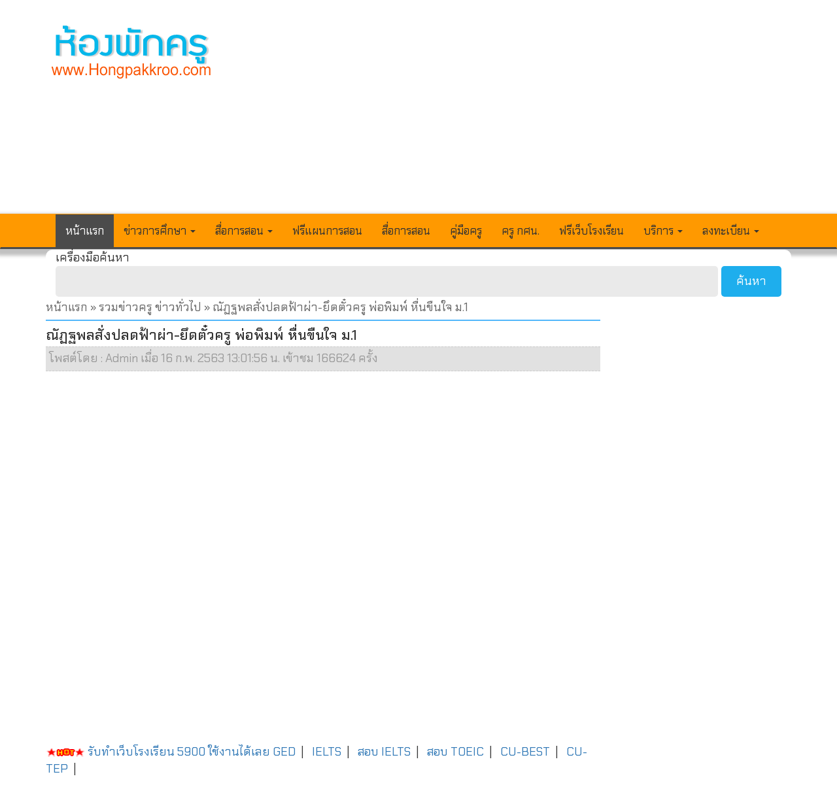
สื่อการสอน (406, 231)
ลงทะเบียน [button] (730, 231)
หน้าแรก (84, 231)
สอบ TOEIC (455, 752)
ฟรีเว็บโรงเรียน (591, 231)
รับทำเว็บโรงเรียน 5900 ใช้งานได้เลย (158, 752)
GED (284, 752)
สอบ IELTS (384, 752)
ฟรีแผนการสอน (327, 231)
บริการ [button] (663, 231)
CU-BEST (525, 752)
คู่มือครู (466, 231)
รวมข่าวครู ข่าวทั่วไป (150, 307)
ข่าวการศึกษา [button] (160, 231)
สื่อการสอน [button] (244, 231)
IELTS (326, 752)
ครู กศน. (520, 231)
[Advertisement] (514, 115)
